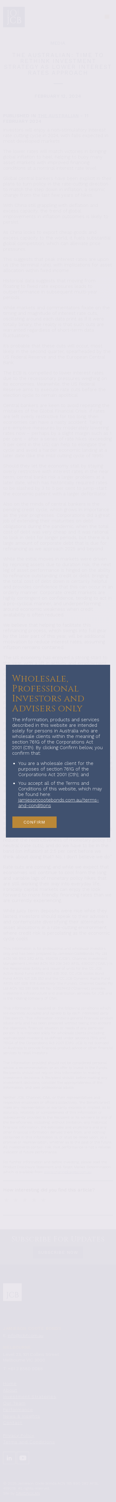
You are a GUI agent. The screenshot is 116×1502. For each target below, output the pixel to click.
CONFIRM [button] (34, 822)
